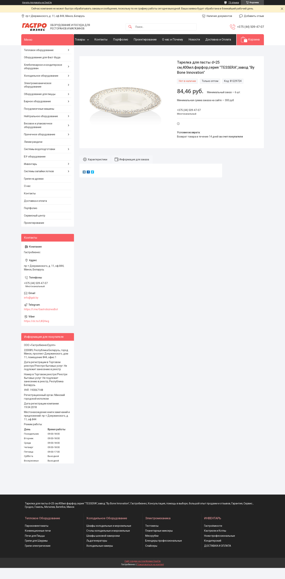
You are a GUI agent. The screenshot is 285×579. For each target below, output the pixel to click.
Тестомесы (151, 536)
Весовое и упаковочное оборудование (38, 136)
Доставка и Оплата (95, 50)
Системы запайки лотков (39, 182)
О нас (27, 197)
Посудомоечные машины (39, 119)
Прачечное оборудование (39, 145)
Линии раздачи (33, 152)
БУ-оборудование (35, 167)
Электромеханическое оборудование (37, 96)
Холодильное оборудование (41, 86)
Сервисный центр (34, 226)
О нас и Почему (179, 39)
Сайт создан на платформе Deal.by (143, 572)
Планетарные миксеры (159, 541)
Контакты (108, 39)
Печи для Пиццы (35, 546)
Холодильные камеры (99, 556)
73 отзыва (233, 2)
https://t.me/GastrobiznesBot (41, 320)
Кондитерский (212, 551)
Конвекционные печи (38, 541)
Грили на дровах (34, 189)
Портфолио (127, 39)
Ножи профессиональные (219, 546)
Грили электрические (38, 556)
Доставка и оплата (35, 211)
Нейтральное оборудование (41, 127)
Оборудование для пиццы (39, 105)
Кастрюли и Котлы (215, 541)
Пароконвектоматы (36, 536)
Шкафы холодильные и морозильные (108, 536)
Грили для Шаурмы (36, 551)
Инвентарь (30, 175)
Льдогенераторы (96, 551)
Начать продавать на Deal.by (37, 2)
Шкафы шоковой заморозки (103, 546)
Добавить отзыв (254, 16)
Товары (87, 39)
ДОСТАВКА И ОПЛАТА (217, 556)
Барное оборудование (37, 112)
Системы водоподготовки (39, 160)
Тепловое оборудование (39, 61)
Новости (201, 39)
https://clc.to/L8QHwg (36, 332)
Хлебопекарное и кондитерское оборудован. (43, 77)
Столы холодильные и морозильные (108, 541)
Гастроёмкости (213, 536)
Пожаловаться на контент (150, 575)
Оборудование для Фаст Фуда (42, 68)
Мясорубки (151, 546)
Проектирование (152, 39)
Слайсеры (151, 556)
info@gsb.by (31, 308)
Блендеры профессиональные (163, 551)
